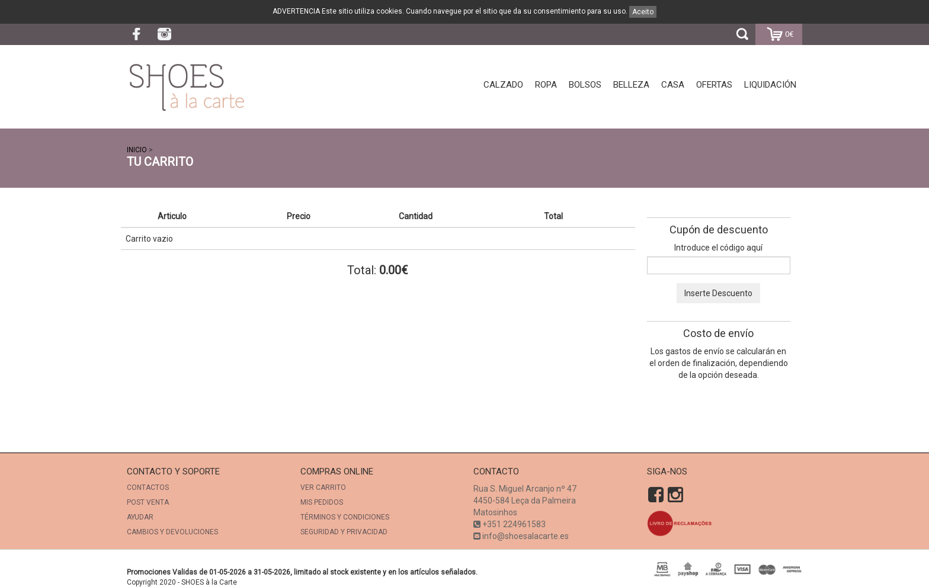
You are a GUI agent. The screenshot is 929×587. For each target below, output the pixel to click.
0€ (778, 34)
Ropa (546, 84)
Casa (672, 84)
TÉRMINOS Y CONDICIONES (344, 517)
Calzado (503, 84)
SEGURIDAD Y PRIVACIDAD (343, 532)
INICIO (137, 150)
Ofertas (714, 84)
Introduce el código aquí (718, 247)
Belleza (631, 84)
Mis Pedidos (321, 502)
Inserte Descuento (718, 293)
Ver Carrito (323, 487)
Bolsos (585, 84)
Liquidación (770, 84)
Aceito (642, 12)
